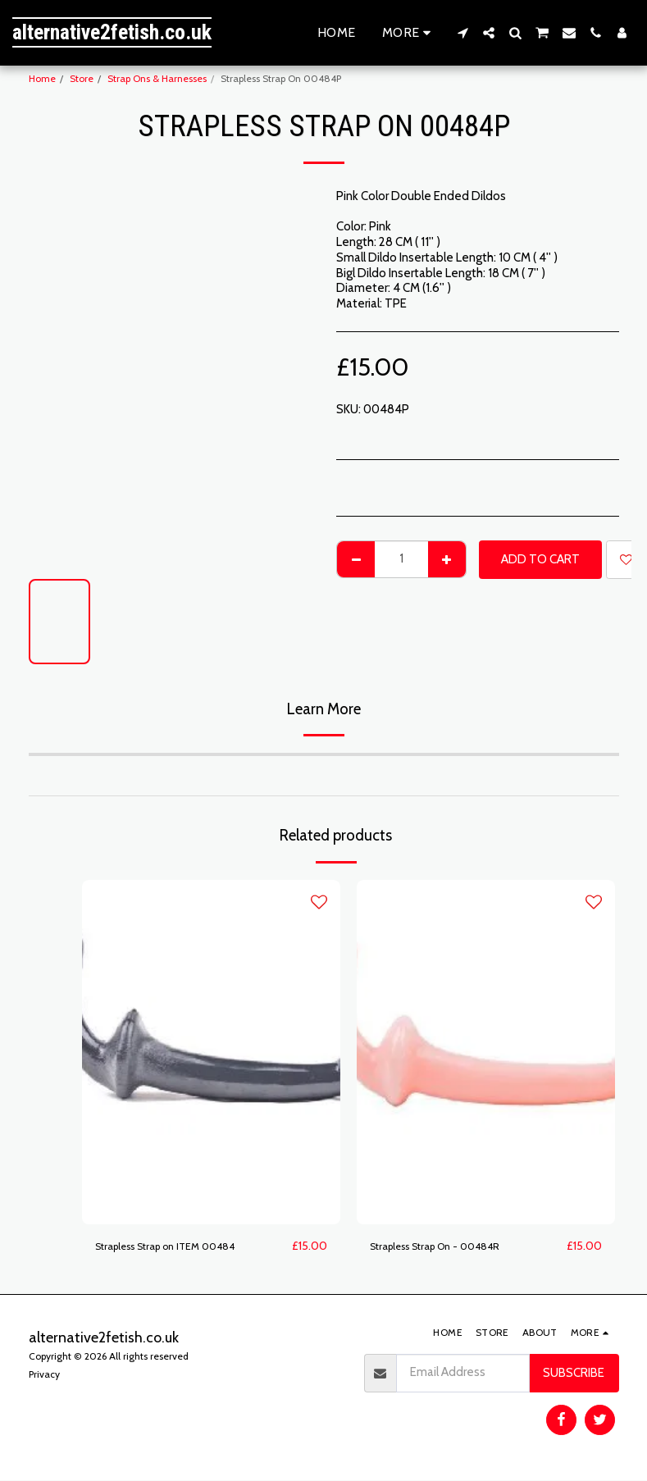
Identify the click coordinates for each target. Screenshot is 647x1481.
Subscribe (573, 1373)
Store (81, 78)
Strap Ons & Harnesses (157, 78)
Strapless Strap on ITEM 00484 (180, 1246)
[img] (211, 1052)
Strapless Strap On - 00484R (449, 1246)
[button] (462, 32)
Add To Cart (540, 559)
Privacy (44, 1375)
